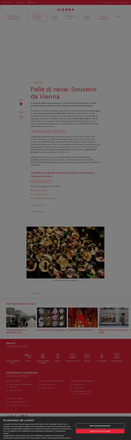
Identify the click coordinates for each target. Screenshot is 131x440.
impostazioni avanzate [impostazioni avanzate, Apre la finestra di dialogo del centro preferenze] (100, 426)
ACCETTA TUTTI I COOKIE (100, 431)
